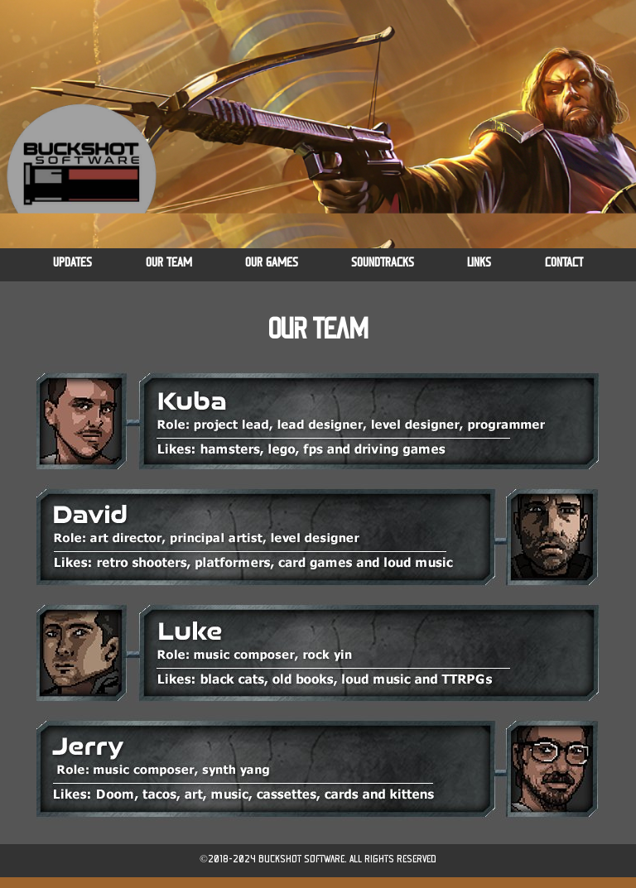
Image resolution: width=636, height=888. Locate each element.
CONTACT (564, 263)
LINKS (479, 263)
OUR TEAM (169, 263)
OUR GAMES (271, 263)
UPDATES (72, 263)
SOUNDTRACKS (382, 263)
